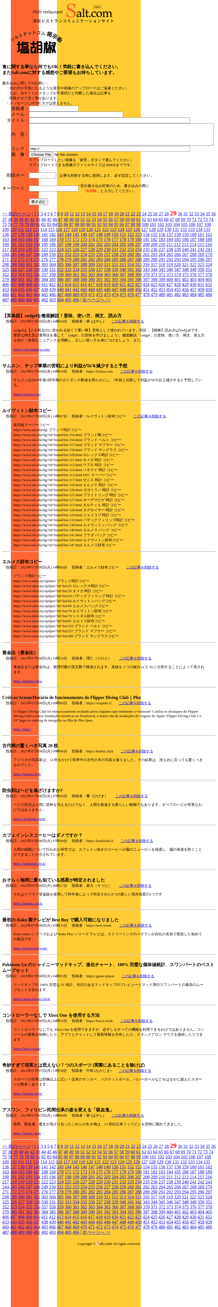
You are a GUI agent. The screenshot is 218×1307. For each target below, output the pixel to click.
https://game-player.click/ (32, 1057)
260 (130, 313)
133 (191, 287)
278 (60, 318)
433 (5, 348)
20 (122, 272)
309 (91, 323)
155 (154, 293)
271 (5, 318)
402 (185, 338)
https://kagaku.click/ (28, 962)
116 (59, 287)
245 (13, 313)
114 (43, 287)
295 (193, 318)
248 (36, 313)
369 (138, 333)
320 (177, 323)
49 (71, 277)
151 (122, 293)
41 (27, 277)
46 (54, 277)
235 (146, 308)
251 (60, 313)
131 (175, 287)
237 (162, 308)
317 (153, 323)
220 (29, 308)
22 (133, 272)
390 (91, 338)
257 (107, 313)
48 (66, 277)
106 (192, 282)
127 (144, 287)
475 (122, 353)
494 (60, 358)
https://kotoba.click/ (27, 739)
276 (44, 318)
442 (76, 348)
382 (29, 338)
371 (154, 333)
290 (154, 318)
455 (177, 348)
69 (183, 277)
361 (76, 333)
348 (185, 328)
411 (44, 343)
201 (91, 303)
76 (10, 282)
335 (83, 328)
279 (68, 318)
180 (138, 298)
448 (122, 348)
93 (105, 282)
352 (5, 333)
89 (82, 282)
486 (208, 353)
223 (52, 308)
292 (169, 318)
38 (10, 277)
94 (110, 282)
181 (146, 298)
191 (13, 303)
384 (44, 338)
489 (21, 358)
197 (60, 303)
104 (176, 282)
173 (83, 298)
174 (91, 298)
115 (51, 287)
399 (162, 338)
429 (185, 343)
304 (52, 323)
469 (76, 353)
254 (83, 313)
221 (36, 308)
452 (154, 348)
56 (110, 277)
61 (138, 277)
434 (13, 348)
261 (138, 313)
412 (52, 343)
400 (169, 338)
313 (122, 323)
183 (162, 298)
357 (44, 333)
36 (213, 272)
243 (208, 308)
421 (122, 343)
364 (99, 333)
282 (91, 318)
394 (122, 338)
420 (114, 343)
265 (169, 313)
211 (169, 303)
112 (28, 287)
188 (201, 298)
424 (146, 343)
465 (44, 353)
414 (67, 343)
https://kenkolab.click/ (29, 922)
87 (71, 282)
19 (116, 272)
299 (13, 323)
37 (4, 277)
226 (76, 308)
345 (162, 328)
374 (177, 333)
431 (200, 343)
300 (21, 323)
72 (200, 277)
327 (21, 328)
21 (127, 272)
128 (152, 287)
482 (177, 353)
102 (160, 282)
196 (52, 303)
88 (77, 282)
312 (114, 323)
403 (193, 338)
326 (13, 328)
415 (75, 343)
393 (115, 338)
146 (83, 293)
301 (29, 323)
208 (146, 303)
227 (83, 308)
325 (5, 328)
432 (208, 343)
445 (99, 348)
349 (193, 328)
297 (208, 318)
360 (68, 333)
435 (21, 348)
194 (36, 303)
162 (208, 293)
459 (208, 348)
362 (83, 333)
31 (185, 272)
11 (72, 272)
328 (29, 328)
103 (168, 282)
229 (99, 308)
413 (60, 343)
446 (107, 348)
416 (83, 343)
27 (161, 272)
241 (193, 308)
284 (107, 318)
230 (107, 308)
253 (76, 313)
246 (21, 313)
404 (201, 338)
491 (36, 358)
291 (162, 318)
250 (52, 313)
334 (76, 328)
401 (177, 338)
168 (44, 298)
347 (177, 328)
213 (185, 303)
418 (99, 343)
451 (146, 348)
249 (44, 313)
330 (44, 328)
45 (49, 277)
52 (88, 277)
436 (29, 348)
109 (5, 287)
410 (36, 343)
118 (74, 287)
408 (21, 343)
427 (169, 343)
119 (82, 287)
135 (206, 287)
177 (115, 298)
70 (188, 277)
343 (146, 328)
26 (155, 272)
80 (32, 282)
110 (13, 287)
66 (166, 277)
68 (177, 277)
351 (208, 328)
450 (138, 348)
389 (83, 338)
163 (5, 298)
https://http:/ (22, 788)
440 (60, 348)
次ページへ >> (96, 358)
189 (208, 298)
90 (88, 282)
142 (52, 293)
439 (52, 348)
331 (52, 328)
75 (4, 282)
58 (121, 277)
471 (91, 353)
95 (116, 282)
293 (177, 318)
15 (94, 272)
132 (183, 287)
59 (127, 277)
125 (128, 287)
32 (191, 272)
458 (201, 348)
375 (185, 333)
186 (185, 298)
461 (13, 353)
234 (138, 308)
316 (146, 323)
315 (138, 323)
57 (116, 277)
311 (107, 323)
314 (130, 323)
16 (99, 272)
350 (201, 328)
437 (36, 348)
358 (52, 333)
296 (201, 318)
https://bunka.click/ (27, 832)
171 (68, 298)
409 (29, 343)
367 (122, 333)
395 (130, 338)
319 (169, 323)
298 (5, 323)
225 (68, 308)
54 (99, 277)
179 (130, 298)
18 (111, 272)
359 (60, 333)
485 (201, 353)
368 (130, 333)
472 (99, 353)
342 (138, 328)
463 (29, 353)
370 (146, 333)
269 (201, 313)
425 (153, 343)
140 (36, 293)
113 (36, 287)
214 (193, 303)
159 (185, 293)
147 (91, 293)
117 (66, 287)
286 (122, 318)
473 (107, 353)
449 (130, 348)
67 (172, 277)
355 (29, 333)
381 (21, 338)
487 (5, 358)
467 (60, 353)
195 (44, 303)
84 (54, 282)
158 (177, 293)
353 (13, 333)
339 (115, 328)
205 (122, 303)
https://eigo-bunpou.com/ (31, 408)
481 (169, 353)
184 (169, 298)
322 (193, 323)
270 (208, 313)
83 (49, 282)
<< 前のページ (16, 272)
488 (13, 358)
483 (185, 353)
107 (200, 282)
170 (60, 298)
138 (21, 293)
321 (185, 323)
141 (44, 293)
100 (145, 282)
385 (52, 338)
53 (94, 277)
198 (68, 303)
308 (83, 323)
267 (185, 313)
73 (205, 277)
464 (36, 353)
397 (146, 338)
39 (15, 277)
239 (177, 308)
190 (5, 303)
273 (21, 318)
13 (83, 272)
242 (201, 308)
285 (115, 318)
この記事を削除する (127, 380)
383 (36, 338)
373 (169, 333)
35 (208, 272)
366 (115, 333)
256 (99, 313)
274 (29, 318)
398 (154, 338)
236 (154, 308)
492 (44, 358)
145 (76, 293)
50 (77, 277)
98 (133, 282)
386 (60, 338)
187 (193, 298)
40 (21, 277)
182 (154, 298)
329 (36, 328)
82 (43, 282)
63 (149, 277)
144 (68, 293)
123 (113, 287)
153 (138, 293)
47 (60, 277)
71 (194, 277)
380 (13, 338)
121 (97, 287)
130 (167, 287)
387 (68, 338)
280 (76, 318)
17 (105, 272)
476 (130, 353)
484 (193, 353)
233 (130, 308)
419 (107, 343)
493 (52, 358)
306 (68, 323)
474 (115, 353)
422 (130, 343)
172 (76, 298)
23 (138, 272)
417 (91, 343)
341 (130, 328)
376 (193, 333)
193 (29, 303)
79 (27, 282)
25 (150, 272)
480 (162, 353)
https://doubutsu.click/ (29, 877)
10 (66, 272)
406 (5, 343)
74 (211, 277)
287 (130, 318)
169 (52, 298)
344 (154, 328)
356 (36, 333)
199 (76, 303)
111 (21, 287)
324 (208, 323)
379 (5, 338)
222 (44, 308)
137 (13, 293)
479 (154, 353)
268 (193, 313)
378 (208, 333)
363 (91, 333)
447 (115, 348)
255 (91, 313)
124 (121, 287)
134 (199, 287)
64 (155, 277)
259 (122, 313)
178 (122, 298)
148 (99, 293)
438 (44, 348)
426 (161, 343)
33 (197, 272)
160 (193, 293)
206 (130, 303)
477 (138, 353)
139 (29, 293)
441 (68, 348)
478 (146, 353)
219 (21, 308)
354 (21, 333)
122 (105, 287)
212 (177, 303)
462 (21, 353)
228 (91, 308)
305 (60, 323)
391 (99, 338)
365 (107, 333)
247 (29, 313)
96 (121, 282)
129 (160, 287)
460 (5, 353)
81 (38, 282)
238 (169, 308)
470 (83, 353)
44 (43, 277)
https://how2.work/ (27, 1107)
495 (68, 358)
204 (115, 303)
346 (169, 328)
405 (208, 338)
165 (21, 298)
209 (154, 303)
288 (138, 318)
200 (83, 303)
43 (38, 277)
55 (105, 277)
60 (133, 277)
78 (21, 282)
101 (153, 282)
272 (13, 318)
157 (169, 293)
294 (185, 318)
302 (36, 323)
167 (36, 298)
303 (44, 323)
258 (115, 313)
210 (162, 303)
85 (60, 282)
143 (60, 293)
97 (127, 282)
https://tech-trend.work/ (30, 1007)
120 (89, 287)
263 (154, 313)
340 (122, 328)
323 (200, 323)
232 (122, 308)
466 (52, 353)
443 (83, 348)
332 (60, 328)
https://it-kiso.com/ (27, 453)
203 (107, 303)
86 (66, 282)
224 (60, 308)
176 (107, 298)
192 (21, 303)
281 (83, 318)
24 (144, 272)
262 (146, 313)
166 (29, 298)
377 (201, 333)
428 (177, 343)
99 (138, 282)
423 (138, 343)
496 (76, 358)
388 (76, 338)
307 (76, 323)
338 (107, 328)
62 (144, 277)
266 (177, 313)
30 (180, 272)
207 (138, 303)
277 (52, 318)
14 (88, 272)
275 (36, 318)
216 (208, 303)
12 (77, 272)
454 (169, 348)
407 (13, 343)
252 (68, 313)
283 (99, 318)
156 (162, 293)
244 (5, 313)
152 (130, 293)
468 (68, 353)
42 (32, 277)
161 (201, 293)
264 (162, 313)
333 (68, 328)
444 (91, 348)
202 (99, 303)
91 (94, 282)
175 (99, 298)
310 (99, 323)
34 (202, 272)
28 (166, 272)
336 (91, 328)
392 (107, 338)
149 (107, 293)
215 (200, 303)
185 (177, 298)
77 (15, 282)
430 (193, 343)
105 (184, 282)
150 (115, 293)
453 (162, 348)
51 (82, 277)
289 (146, 318)
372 (162, 333)
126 (136, 287)
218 (13, 308)
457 (193, 348)
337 (99, 328)
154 (146, 293)
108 (207, 282)
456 (185, 348)
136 (5, 293)
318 (161, 323)
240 (185, 308)
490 (29, 358)
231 (115, 308)
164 (13, 298)
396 (138, 338)
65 (161, 277)
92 (99, 282)
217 (5, 308)
